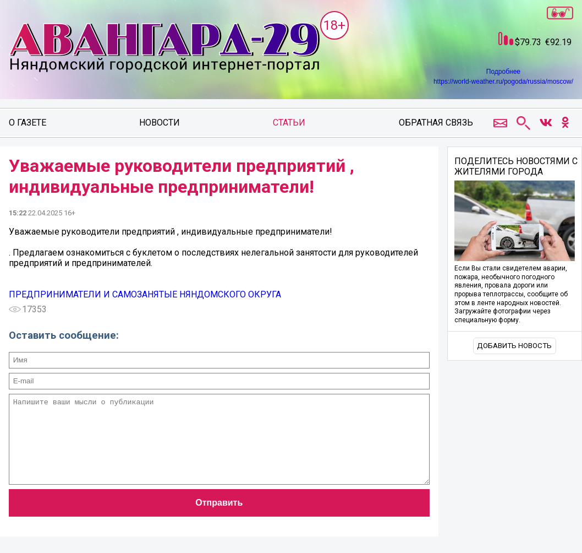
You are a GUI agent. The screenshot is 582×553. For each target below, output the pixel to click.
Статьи (289, 122)
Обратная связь (436, 122)
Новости (159, 122)
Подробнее (503, 71)
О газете (27, 122)
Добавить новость (514, 345)
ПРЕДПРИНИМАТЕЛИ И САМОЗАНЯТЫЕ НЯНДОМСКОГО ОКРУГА (145, 294)
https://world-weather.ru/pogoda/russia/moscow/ (503, 81)
